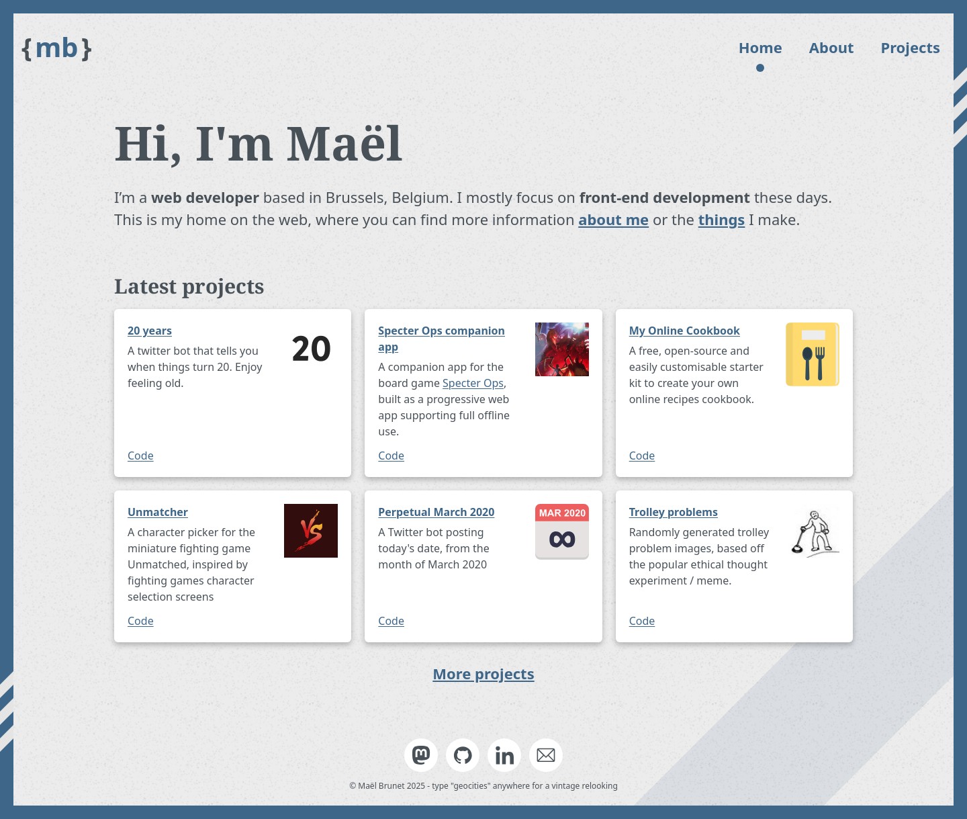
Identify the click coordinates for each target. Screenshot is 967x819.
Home (760, 47)
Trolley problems (673, 512)
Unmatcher (158, 512)
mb (56, 47)
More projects (483, 673)
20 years (150, 330)
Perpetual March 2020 (436, 512)
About (831, 47)
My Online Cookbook (684, 330)
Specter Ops (473, 383)
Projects (910, 47)
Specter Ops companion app (441, 338)
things (721, 219)
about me (613, 219)
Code (141, 455)
